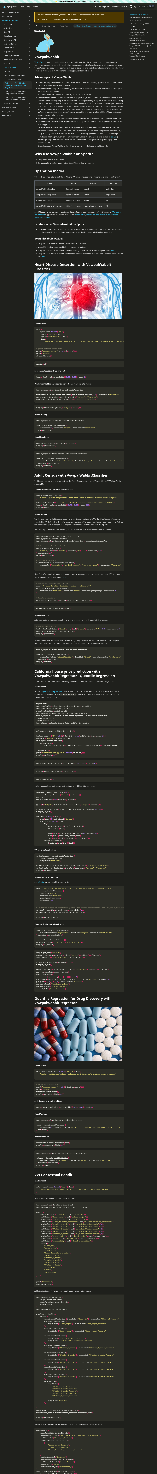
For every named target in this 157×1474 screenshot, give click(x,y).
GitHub (97, 1)
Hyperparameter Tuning (13, 59)
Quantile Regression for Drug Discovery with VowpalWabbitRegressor (139, 53)
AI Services (8, 28)
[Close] (154, 1)
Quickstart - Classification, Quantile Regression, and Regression (15, 85)
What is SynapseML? (10, 12)
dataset (51, 691)
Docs (22, 6)
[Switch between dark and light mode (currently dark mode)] (135, 6)
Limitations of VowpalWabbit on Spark (141, 25)
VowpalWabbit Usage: (138, 29)
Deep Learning (9, 36)
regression (90, 215)
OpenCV (6, 63)
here (112, 250)
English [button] (103, 6)
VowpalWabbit (40, 62)
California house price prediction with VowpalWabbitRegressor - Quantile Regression (142, 46)
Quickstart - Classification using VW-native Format (15, 98)
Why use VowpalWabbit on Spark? (141, 18)
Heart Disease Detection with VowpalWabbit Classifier (139, 34)
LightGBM (7, 24)
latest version (75, 19)
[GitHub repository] (131, 6)
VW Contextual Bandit (137, 59)
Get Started (7, 16)
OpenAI (6, 32)
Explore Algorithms (10, 20)
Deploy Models (8, 111)
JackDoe (114, 137)
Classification (9, 48)
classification (80, 215)
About (7, 71)
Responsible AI (9, 40)
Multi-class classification (15, 75)
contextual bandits (42, 217)
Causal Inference (10, 44)
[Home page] (36, 26)
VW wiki (41, 882)
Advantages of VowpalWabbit (139, 14)
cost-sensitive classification (107, 215)
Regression (8, 52)
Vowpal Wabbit (9, 67)
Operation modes (135, 21)
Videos (36, 6)
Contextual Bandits (13, 79)
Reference (6, 115)
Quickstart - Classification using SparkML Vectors (15, 92)
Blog (28, 6)
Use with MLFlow (9, 107)
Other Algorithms (10, 103)
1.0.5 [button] (92, 6)
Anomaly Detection (11, 55)
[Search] (146, 7)
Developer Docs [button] (118, 6)
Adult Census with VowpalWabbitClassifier (137, 39)
